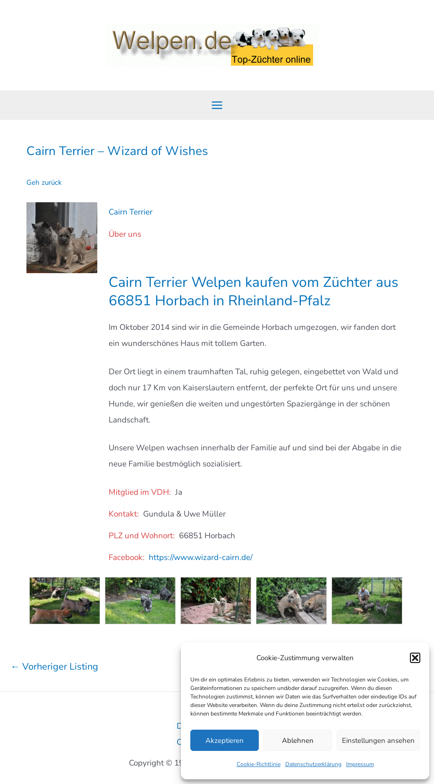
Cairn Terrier (131, 211)
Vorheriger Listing (54, 665)
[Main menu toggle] (217, 105)
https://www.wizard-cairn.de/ (201, 556)
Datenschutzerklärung (313, 764)
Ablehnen (298, 740)
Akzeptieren (224, 740)
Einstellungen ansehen (378, 740)
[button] (415, 658)
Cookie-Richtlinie (259, 764)
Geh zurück (44, 182)
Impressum (360, 764)
